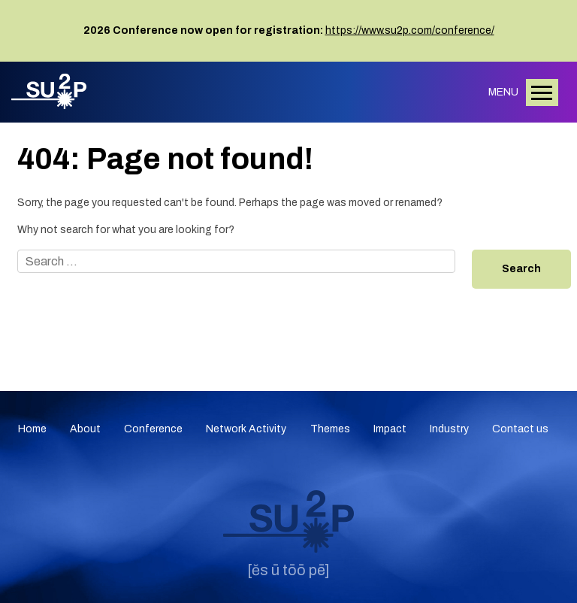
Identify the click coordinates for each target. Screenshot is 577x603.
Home (32, 429)
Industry (449, 429)
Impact (389, 429)
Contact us (520, 429)
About (85, 429)
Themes (330, 429)
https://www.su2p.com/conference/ (409, 30)
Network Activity (246, 429)
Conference (153, 429)
